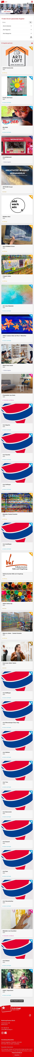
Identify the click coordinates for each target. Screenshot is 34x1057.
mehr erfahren (7, 11)
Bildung (5, 72)
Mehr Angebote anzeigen (17, 1000)
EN (32, 3)
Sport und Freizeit (7, 102)
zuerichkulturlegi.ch (6, 1029)
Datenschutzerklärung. (17, 1052)
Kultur (4, 191)
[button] (17, 26)
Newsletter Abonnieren (7, 1047)
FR (30, 3)
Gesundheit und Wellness (8, 400)
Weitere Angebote (7, 162)
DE (28, 3)
